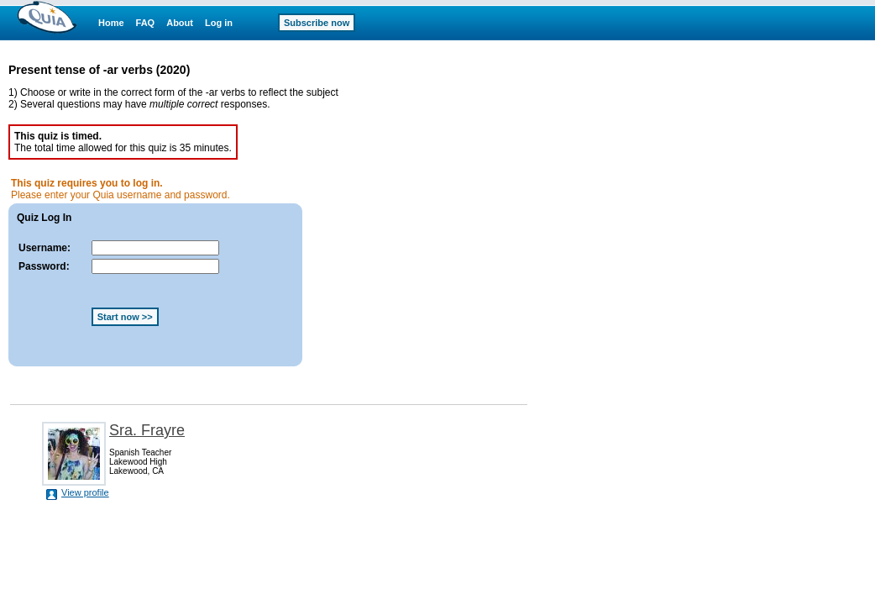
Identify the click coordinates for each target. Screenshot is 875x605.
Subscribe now (316, 23)
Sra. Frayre (147, 430)
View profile (85, 492)
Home (111, 23)
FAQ (145, 23)
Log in (219, 23)
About (179, 23)
